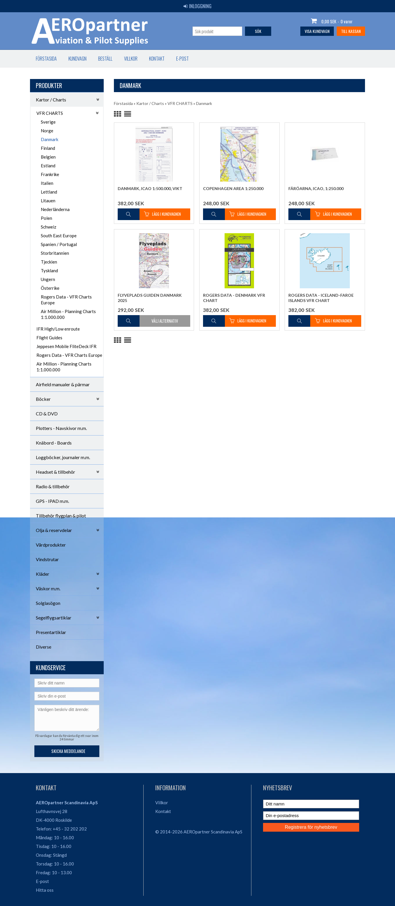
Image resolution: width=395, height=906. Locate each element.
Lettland (49, 191)
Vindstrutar (47, 559)
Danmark (49, 139)
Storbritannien (55, 253)
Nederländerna (55, 209)
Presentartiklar (51, 632)
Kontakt (157, 58)
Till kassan (351, 31)
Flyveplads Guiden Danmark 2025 (150, 298)
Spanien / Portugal (59, 244)
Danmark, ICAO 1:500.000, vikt (150, 188)
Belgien (48, 156)
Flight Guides (49, 337)
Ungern (48, 279)
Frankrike (50, 174)
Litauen (48, 200)
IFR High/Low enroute (58, 328)
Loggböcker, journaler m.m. (63, 457)
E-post (182, 58)
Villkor (130, 58)
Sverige (48, 121)
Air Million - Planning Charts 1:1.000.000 (68, 314)
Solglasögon (48, 603)
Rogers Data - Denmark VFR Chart (234, 298)
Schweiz (48, 226)
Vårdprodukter (51, 544)
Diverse (43, 646)
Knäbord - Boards (54, 442)
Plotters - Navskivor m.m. (61, 428)
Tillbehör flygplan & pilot (61, 515)
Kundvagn (77, 58)
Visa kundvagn (317, 31)
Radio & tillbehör (53, 486)
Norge (47, 130)
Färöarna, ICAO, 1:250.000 (315, 188)
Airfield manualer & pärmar (63, 384)
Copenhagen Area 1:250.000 (233, 188)
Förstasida (46, 58)
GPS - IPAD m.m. (52, 501)
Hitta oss (45, 890)
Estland (48, 165)
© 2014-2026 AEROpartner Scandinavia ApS (198, 831)
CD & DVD (47, 413)
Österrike (50, 288)
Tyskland (49, 270)
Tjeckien (49, 261)
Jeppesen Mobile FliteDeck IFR (66, 346)
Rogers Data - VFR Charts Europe (66, 299)
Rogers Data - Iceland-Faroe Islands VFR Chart (321, 298)
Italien (47, 183)
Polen (46, 218)
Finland (48, 148)
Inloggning (197, 6)
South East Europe (59, 235)
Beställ (105, 58)
